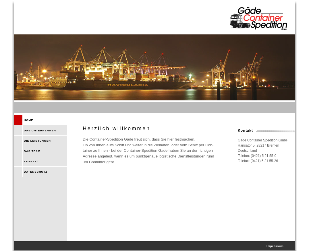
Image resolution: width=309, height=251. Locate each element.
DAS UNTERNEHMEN (40, 130)
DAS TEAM (32, 151)
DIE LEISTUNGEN (37, 140)
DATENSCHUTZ (35, 171)
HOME (28, 120)
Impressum (275, 246)
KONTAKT (31, 161)
